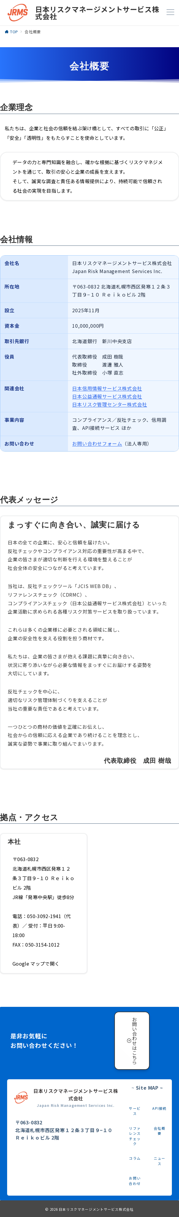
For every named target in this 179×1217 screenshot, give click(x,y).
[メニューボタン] (170, 12)
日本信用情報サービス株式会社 (107, 388)
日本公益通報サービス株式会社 (107, 396)
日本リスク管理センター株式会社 (109, 404)
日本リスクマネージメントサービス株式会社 (96, 1209)
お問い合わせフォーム (97, 443)
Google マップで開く (35, 963)
